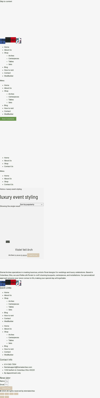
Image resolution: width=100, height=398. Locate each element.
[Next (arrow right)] (7, 397)
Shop (6, 53)
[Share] (7, 394)
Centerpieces (14, 58)
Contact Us (8, 166)
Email (2, 384)
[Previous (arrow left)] (2, 397)
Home (6, 47)
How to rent (9, 70)
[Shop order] (32, 204)
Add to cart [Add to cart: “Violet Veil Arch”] (33, 255)
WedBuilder (8, 76)
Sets (10, 64)
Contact (7, 73)
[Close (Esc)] (2, 394)
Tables (11, 61)
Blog (6, 67)
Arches (11, 56)
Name (2, 381)
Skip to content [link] (6, 1)
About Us (8, 50)
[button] (50, 80)
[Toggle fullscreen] (11, 394)
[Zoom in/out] (16, 394)
